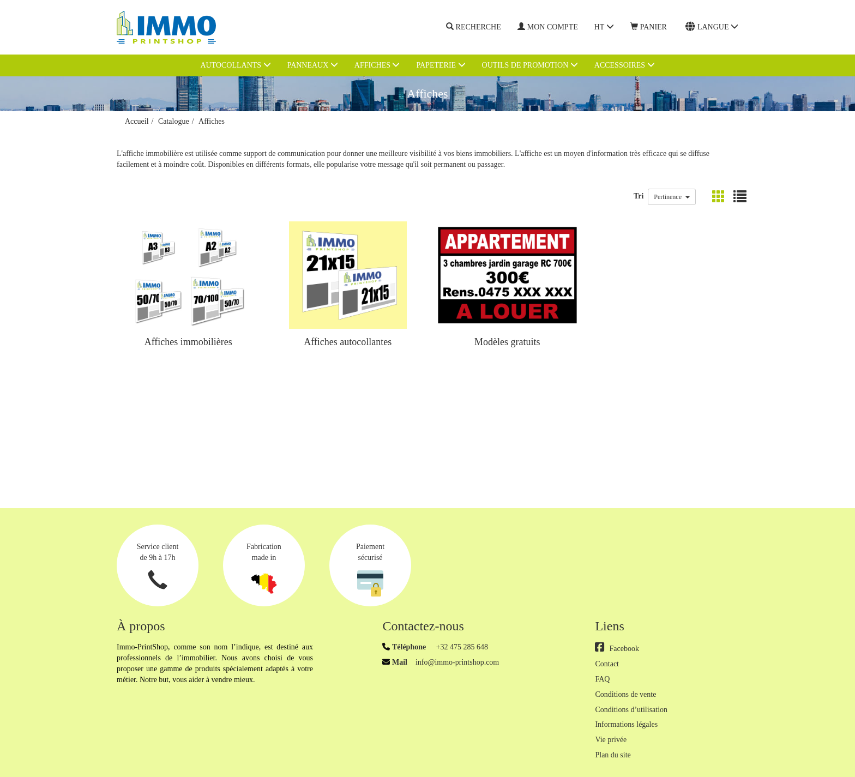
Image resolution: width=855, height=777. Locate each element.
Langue (711, 26)
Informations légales (626, 724)
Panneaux (312, 65)
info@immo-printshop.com (457, 662)
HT (604, 26)
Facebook (617, 649)
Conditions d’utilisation (631, 710)
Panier (648, 26)
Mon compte (547, 26)
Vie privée (611, 740)
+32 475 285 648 (461, 647)
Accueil (137, 121)
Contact (607, 664)
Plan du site (612, 755)
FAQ (602, 679)
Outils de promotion (530, 65)
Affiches (377, 65)
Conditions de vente (625, 694)
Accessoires (624, 65)
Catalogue (173, 121)
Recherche (473, 27)
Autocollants (235, 65)
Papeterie (440, 65)
